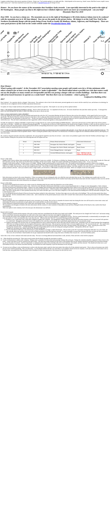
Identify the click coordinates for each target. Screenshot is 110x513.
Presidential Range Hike (61, 23)
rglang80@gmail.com (44, 2)
